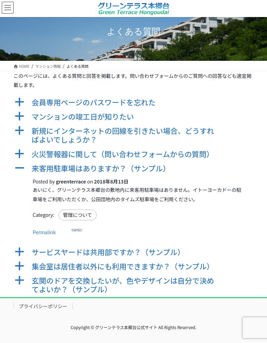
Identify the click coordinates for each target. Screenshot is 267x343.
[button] (133, 102)
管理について (77, 214)
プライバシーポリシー (43, 306)
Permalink (57, 230)
